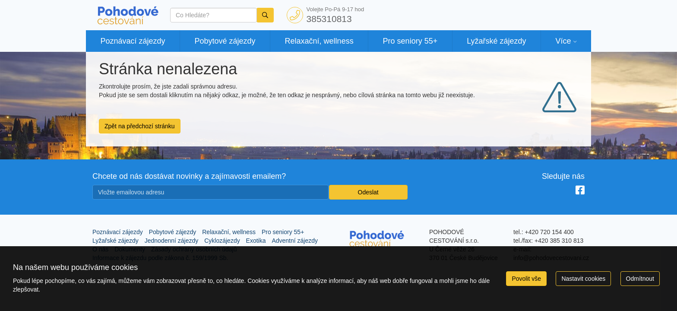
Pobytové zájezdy (225, 41)
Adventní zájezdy (295, 240)
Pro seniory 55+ (410, 41)
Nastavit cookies (583, 278)
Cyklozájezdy (222, 240)
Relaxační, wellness (319, 41)
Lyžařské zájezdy (496, 41)
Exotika (256, 240)
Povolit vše (526, 278)
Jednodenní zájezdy (172, 240)
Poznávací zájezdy (132, 41)
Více (563, 41)
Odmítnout (640, 278)
